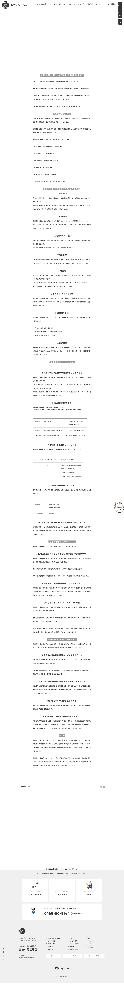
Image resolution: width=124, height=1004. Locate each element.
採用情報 (72, 946)
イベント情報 (81, 4)
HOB (71, 938)
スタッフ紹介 (73, 941)
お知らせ (90, 941)
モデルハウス (99, 4)
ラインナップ (71, 4)
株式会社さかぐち (75, 949)
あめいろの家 (51, 941)
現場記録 (90, 947)
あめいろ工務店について (44, 4)
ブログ (88, 938)
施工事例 (90, 4)
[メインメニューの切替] (120, 4)
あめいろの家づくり (59, 4)
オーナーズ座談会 (111, 4)
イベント (90, 943)
